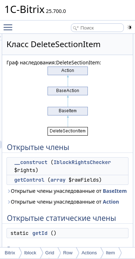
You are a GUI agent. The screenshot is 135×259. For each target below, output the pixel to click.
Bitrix (10, 252)
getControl (70, 206)
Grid (49, 252)
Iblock (30, 252)
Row (67, 252)
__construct (71, 180)
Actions (89, 252)
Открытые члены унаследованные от (83, 228)
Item (110, 252)
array (98, 206)
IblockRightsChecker (87, 188)
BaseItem (108, 232)
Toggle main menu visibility (10, 24)
